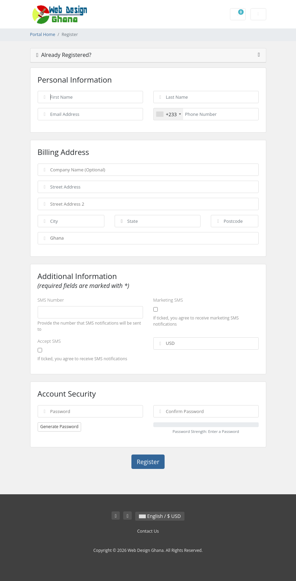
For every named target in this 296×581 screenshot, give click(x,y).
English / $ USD (160, 516)
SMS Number (51, 300)
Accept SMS (49, 341)
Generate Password (59, 426)
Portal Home (42, 34)
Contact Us (148, 531)
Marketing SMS (168, 300)
